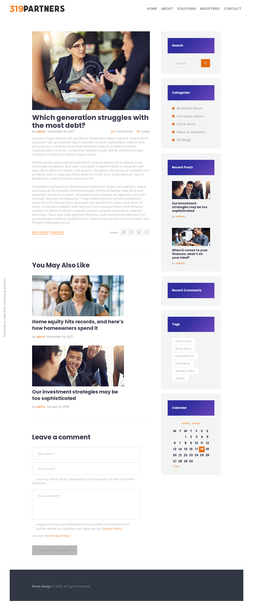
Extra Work (186, 124)
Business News (189, 108)
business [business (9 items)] (184, 348)
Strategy (184, 140)
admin (39, 131)
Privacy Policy (112, 529)
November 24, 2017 (60, 131)
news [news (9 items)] (180, 378)
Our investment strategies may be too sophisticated (75, 395)
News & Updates (191, 132)
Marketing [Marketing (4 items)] (185, 371)
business (40, 232)
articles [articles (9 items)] (183, 341)
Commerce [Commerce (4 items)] (185, 356)
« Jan (175, 466)
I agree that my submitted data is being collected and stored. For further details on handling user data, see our (83, 527)
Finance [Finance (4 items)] (183, 363)
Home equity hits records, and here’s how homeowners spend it (78, 325)
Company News (190, 116)
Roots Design (41, 587)
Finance (57, 232)
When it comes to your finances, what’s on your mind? (189, 254)
